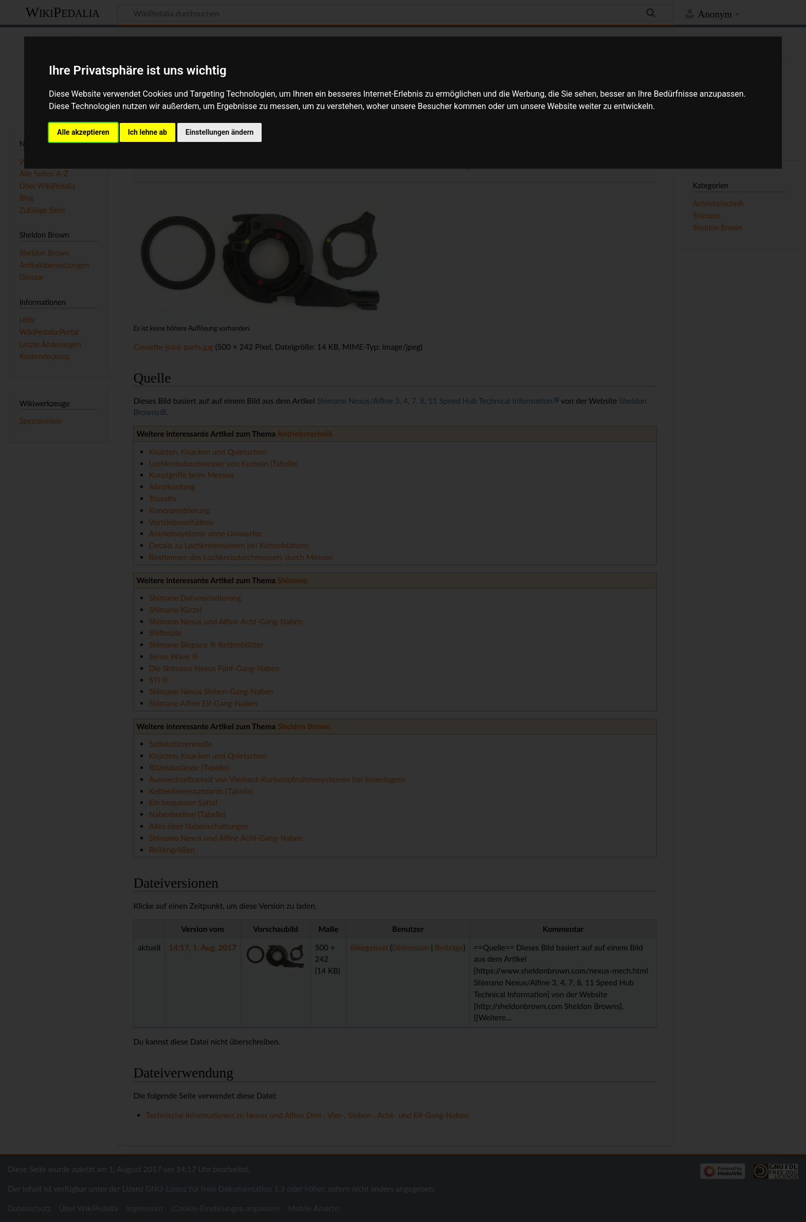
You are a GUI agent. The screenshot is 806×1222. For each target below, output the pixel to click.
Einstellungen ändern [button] (220, 132)
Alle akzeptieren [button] (83, 132)
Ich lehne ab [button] (147, 132)
